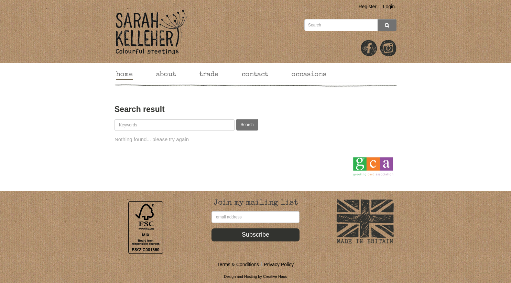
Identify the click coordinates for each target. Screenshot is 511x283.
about (166, 74)
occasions (309, 74)
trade (208, 74)
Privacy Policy (279, 264)
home (124, 74)
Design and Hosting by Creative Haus (255, 276)
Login (389, 6)
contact (255, 74)
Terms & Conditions (238, 264)
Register (368, 6)
